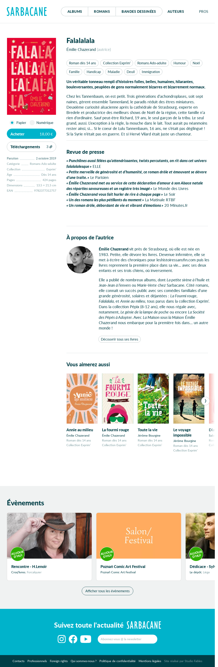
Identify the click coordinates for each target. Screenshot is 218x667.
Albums (74, 11)
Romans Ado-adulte (151, 62)
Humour (180, 62)
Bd (139, 11)
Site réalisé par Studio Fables (183, 663)
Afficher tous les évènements (107, 592)
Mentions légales (150, 663)
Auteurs (176, 11)
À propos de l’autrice (90, 237)
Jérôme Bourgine (149, 435)
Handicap (94, 71)
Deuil (131, 71)
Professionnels (37, 663)
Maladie (114, 71)
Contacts (18, 663)
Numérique (44, 122)
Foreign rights (59, 663)
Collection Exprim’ (117, 62)
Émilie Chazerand (81, 49)
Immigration (151, 71)
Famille (74, 71)
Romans (102, 11)
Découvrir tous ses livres (119, 339)
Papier (21, 122)
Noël (196, 62)
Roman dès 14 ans (82, 62)
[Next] (205, 401)
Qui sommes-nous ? (84, 663)
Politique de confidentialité (117, 663)
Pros (203, 11)
